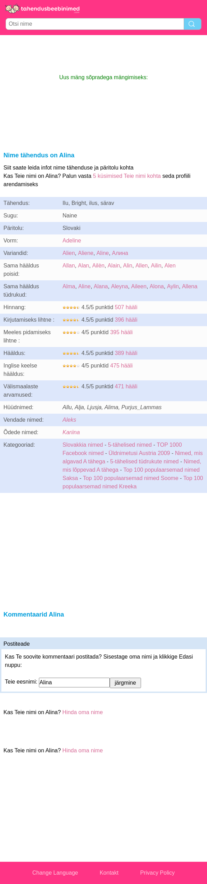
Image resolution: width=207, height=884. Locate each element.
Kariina (71, 432)
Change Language (55, 873)
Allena (189, 286)
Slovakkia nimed (83, 445)
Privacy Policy (157, 873)
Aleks (69, 420)
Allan (69, 265)
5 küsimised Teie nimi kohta (127, 176)
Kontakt (109, 873)
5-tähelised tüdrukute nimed (144, 461)
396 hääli (126, 320)
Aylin (173, 286)
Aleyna (119, 286)
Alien (69, 253)
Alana (101, 286)
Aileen (138, 286)
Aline (103, 253)
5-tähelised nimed (131, 445)
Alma (69, 286)
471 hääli (126, 386)
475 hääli (121, 366)
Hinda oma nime (83, 712)
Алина (120, 253)
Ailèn (98, 265)
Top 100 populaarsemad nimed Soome (131, 478)
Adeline (72, 240)
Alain (114, 265)
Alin (127, 265)
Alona (157, 286)
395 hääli (121, 332)
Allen (141, 265)
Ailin (156, 265)
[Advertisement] (103, 54)
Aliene (85, 253)
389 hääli (126, 353)
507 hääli (126, 307)
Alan (83, 265)
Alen (170, 265)
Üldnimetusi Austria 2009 (139, 453)
